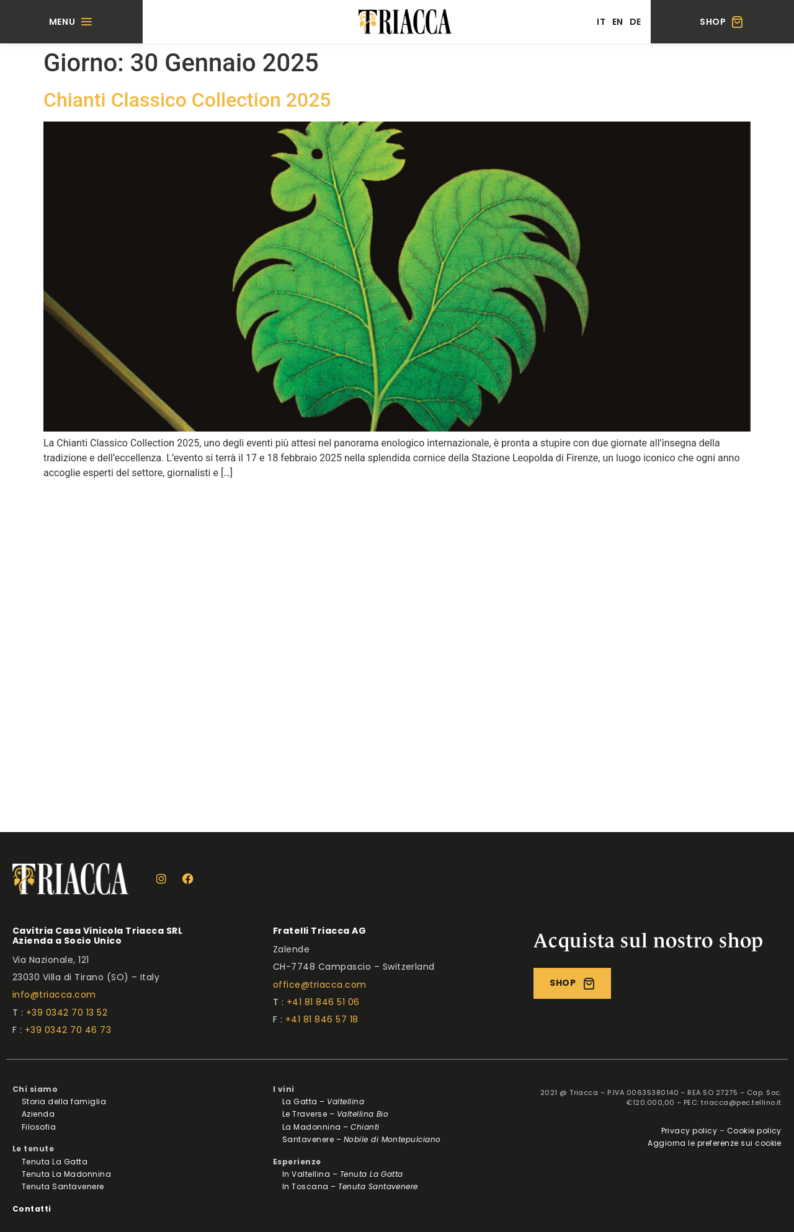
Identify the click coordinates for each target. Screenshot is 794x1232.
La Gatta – (323, 1101)
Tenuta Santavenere (63, 1186)
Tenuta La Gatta (54, 1161)
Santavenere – (361, 1139)
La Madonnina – (331, 1127)
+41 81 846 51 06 (323, 1002)
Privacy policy (689, 1130)
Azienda (38, 1114)
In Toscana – (350, 1186)
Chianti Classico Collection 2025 (187, 100)
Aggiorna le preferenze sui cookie (715, 1143)
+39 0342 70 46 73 (68, 1030)
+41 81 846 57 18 (322, 1019)
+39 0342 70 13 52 (66, 1012)
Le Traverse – (335, 1114)
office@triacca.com (320, 984)
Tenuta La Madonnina (66, 1174)
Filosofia (39, 1127)
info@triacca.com (54, 994)
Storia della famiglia (64, 1101)
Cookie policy (754, 1130)
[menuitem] (601, 21)
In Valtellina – (342, 1174)
